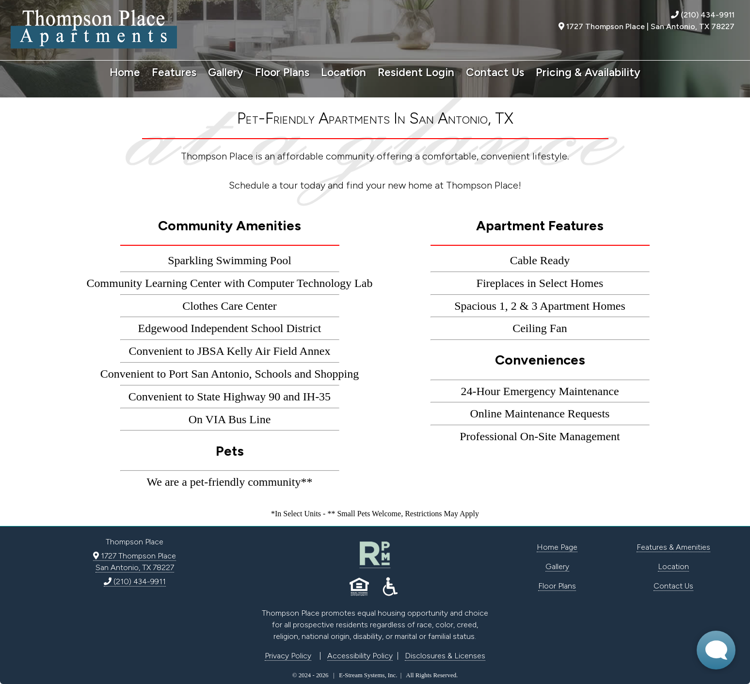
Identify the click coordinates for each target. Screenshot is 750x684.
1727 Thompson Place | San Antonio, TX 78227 (646, 26)
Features (174, 72)
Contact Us (495, 72)
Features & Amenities (673, 547)
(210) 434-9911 (702, 14)
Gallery (225, 72)
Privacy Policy (288, 655)
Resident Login (416, 72)
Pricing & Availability (588, 72)
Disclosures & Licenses (445, 655)
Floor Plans (282, 72)
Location (343, 72)
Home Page (557, 547)
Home (125, 72)
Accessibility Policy (360, 655)
